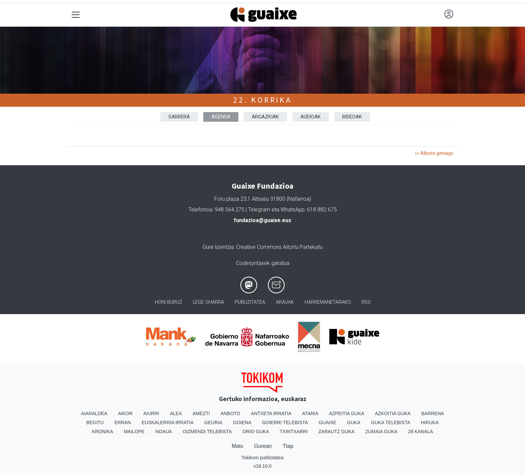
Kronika (102, 431)
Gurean (263, 446)
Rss (366, 302)
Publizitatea (250, 302)
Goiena (242, 422)
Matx (237, 446)
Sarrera (179, 117)
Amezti (201, 413)
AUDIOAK (310, 117)
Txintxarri (294, 431)
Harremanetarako (328, 302)
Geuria (213, 422)
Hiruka (430, 422)
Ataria (310, 413)
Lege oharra (208, 302)
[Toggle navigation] (76, 15)
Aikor (125, 413)
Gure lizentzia (218, 247)
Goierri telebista (285, 422)
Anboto (230, 413)
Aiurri (151, 413)
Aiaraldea (94, 413)
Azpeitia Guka (346, 413)
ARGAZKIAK (265, 117)
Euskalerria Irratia (168, 422)
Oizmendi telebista (207, 431)
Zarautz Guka (336, 431)
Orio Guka (255, 431)
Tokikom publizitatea (262, 457)
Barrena (432, 413)
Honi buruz (168, 302)
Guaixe (327, 422)
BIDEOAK (352, 117)
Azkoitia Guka (393, 413)
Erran (123, 422)
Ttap (288, 446)
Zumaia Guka (381, 431)
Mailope (134, 431)
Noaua (163, 431)
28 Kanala (420, 431)
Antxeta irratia (271, 413)
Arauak (285, 302)
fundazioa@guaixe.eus (262, 220)
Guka (354, 422)
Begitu (95, 422)
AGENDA (220, 117)
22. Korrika (262, 100)
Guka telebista (390, 422)
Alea (176, 413)
